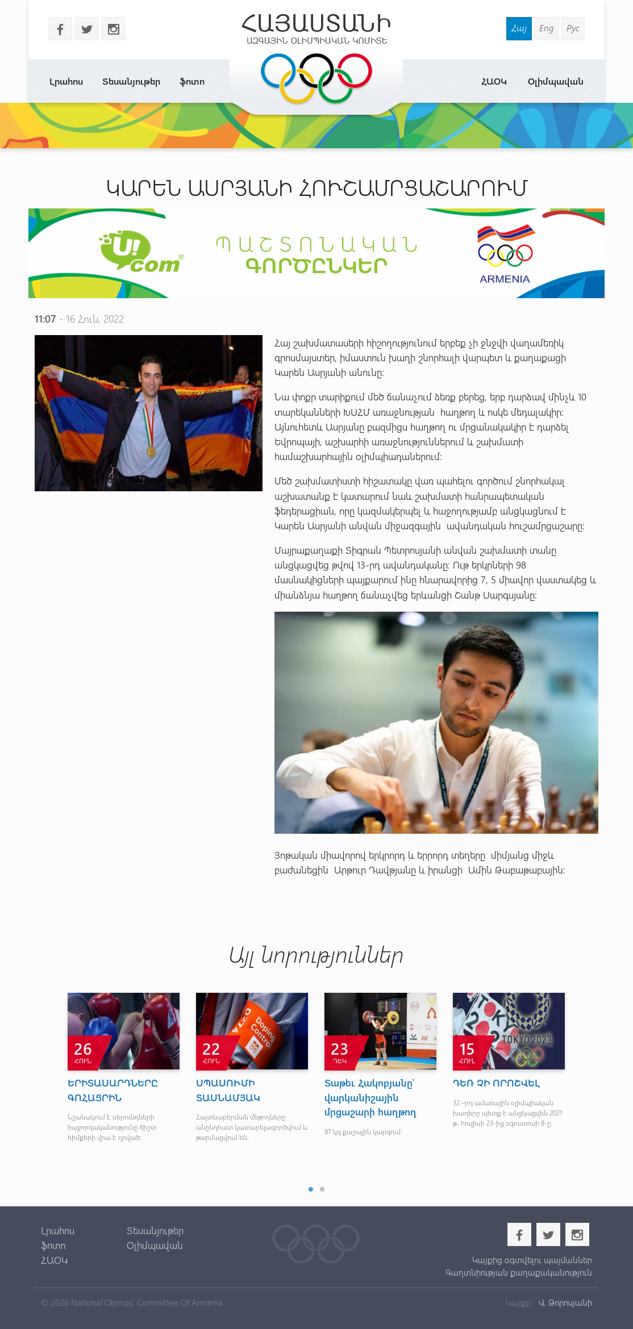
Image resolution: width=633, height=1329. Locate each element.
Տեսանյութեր (131, 81)
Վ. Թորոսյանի (564, 1302)
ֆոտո (192, 81)
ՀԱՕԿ (494, 81)
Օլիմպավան (556, 81)
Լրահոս (66, 81)
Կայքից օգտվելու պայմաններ (532, 1259)
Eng (546, 28)
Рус (573, 28)
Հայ (519, 28)
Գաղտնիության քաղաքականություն (518, 1272)
